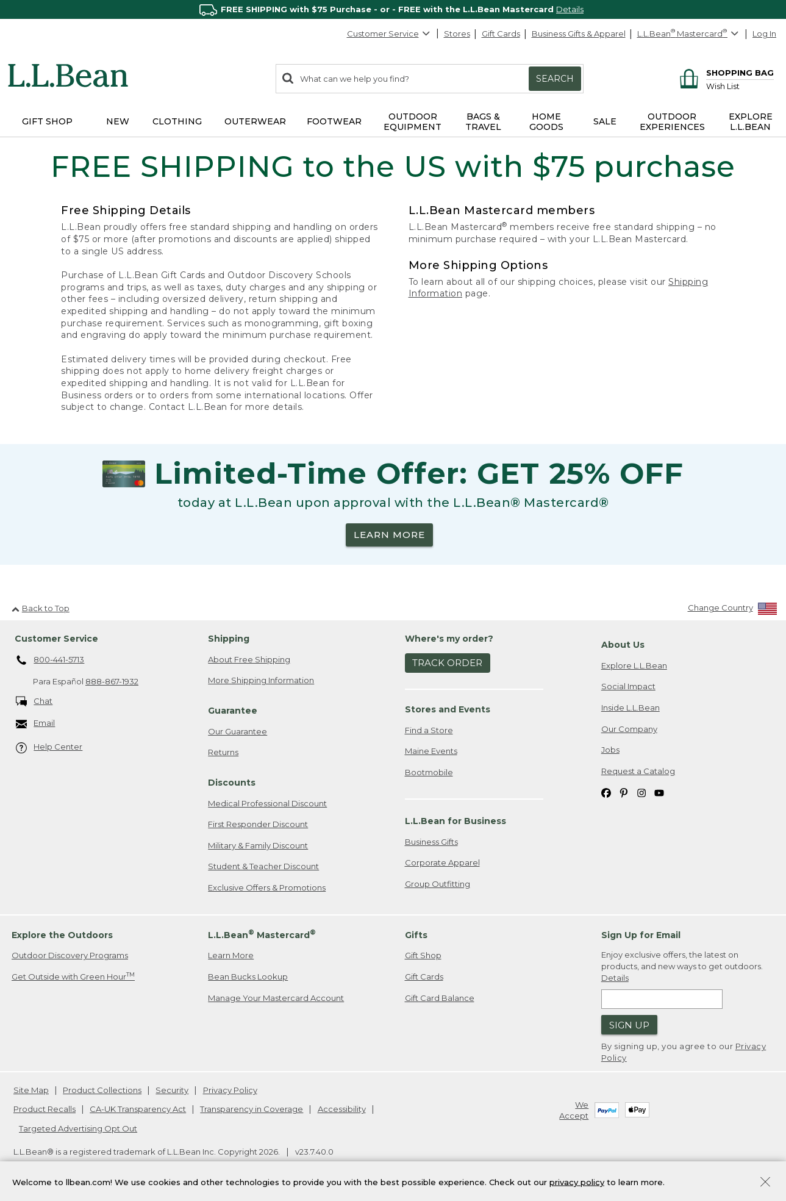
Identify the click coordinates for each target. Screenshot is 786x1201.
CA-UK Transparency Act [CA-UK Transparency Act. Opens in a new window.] (138, 1109)
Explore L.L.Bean (634, 665)
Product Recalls (44, 1109)
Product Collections (102, 1090)
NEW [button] (117, 121)
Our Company (629, 729)
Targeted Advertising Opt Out (78, 1128)
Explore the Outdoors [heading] (62, 935)
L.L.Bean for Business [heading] (455, 821)
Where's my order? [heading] (449, 638)
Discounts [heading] (231, 782)
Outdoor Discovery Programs (70, 955)
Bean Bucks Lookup (248, 976)
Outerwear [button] (255, 121)
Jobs (610, 750)
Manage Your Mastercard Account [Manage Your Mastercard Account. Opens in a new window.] (276, 998)
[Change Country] (732, 610)
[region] (393, 9)
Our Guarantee (237, 731)
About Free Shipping (249, 659)
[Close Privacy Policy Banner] (765, 1183)
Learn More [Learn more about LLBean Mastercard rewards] (231, 955)
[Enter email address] (662, 999)
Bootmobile (429, 772)
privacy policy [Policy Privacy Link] (576, 1181)
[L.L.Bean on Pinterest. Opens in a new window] (624, 792)
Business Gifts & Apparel (579, 33)
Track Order (447, 663)
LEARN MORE (389, 534)
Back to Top (41, 608)
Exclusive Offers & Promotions (267, 887)
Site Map (31, 1090)
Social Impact (628, 686)
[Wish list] (740, 85)
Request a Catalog (638, 771)
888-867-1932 (111, 681)
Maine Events (431, 751)
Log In (764, 33)
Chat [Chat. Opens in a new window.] (34, 702)
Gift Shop (423, 955)
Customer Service (389, 33)
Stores (457, 33)
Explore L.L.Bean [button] (751, 121)
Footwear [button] (334, 121)
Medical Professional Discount (267, 803)
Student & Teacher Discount (263, 866)
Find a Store (429, 730)
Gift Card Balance (439, 998)
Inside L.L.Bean (630, 707)
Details (570, 9)
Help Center (49, 747)
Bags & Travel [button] (483, 121)
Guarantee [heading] (232, 710)
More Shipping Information (261, 680)
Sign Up (629, 1025)
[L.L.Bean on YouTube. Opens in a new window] (659, 792)
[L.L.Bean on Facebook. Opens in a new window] (606, 792)
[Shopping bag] (725, 72)
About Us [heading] (623, 644)
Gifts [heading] (416, 935)
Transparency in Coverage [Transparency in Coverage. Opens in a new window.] (251, 1109)
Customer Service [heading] (56, 638)
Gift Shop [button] (47, 121)
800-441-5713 (50, 660)
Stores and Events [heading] (447, 709)
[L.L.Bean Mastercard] (689, 34)
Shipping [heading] (228, 638)
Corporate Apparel (442, 862)
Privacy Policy (230, 1090)
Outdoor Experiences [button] (672, 121)
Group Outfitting (437, 884)
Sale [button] (604, 121)
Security (171, 1090)
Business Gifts (431, 842)
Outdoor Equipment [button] (412, 121)
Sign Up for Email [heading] (641, 935)
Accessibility (342, 1109)
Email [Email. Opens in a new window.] (35, 724)
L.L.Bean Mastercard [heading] (262, 934)
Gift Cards (501, 33)
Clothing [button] (177, 121)
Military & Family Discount (258, 845)
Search (555, 78)
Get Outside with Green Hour (73, 976)
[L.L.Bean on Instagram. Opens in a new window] (641, 792)
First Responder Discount (258, 824)
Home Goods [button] (546, 121)
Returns (223, 752)
